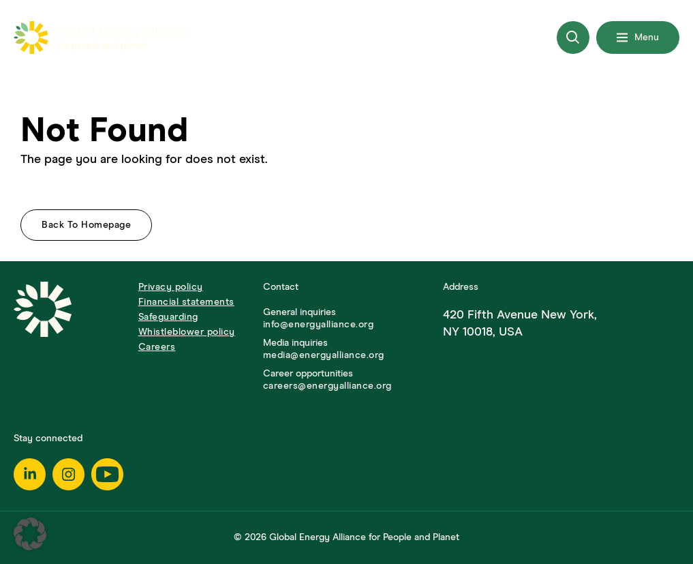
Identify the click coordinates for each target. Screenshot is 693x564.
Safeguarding (168, 317)
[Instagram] (68, 474)
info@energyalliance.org (318, 324)
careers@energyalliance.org (327, 386)
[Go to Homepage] (69, 337)
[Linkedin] (30, 474)
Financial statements (186, 302)
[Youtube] (107, 474)
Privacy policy (170, 287)
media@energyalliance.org (323, 355)
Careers (157, 347)
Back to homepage (86, 225)
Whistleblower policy (186, 332)
